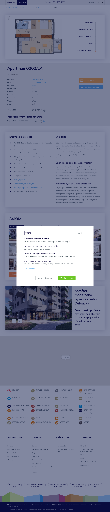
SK (79, 233)
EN (84, 233)
